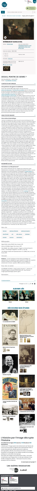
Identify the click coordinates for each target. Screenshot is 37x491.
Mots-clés (4, 227)
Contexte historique (8, 83)
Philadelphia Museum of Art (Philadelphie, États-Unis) (25, 46)
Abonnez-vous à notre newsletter (11, 488)
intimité (4, 237)
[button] (6, 68)
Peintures (10, 58)
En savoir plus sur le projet (28, 462)
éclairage (27, 234)
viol (12, 234)
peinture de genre (25, 231)
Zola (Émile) (5, 234)
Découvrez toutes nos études (14, 15)
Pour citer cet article (7, 266)
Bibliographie (5, 241)
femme (4, 231)
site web (22, 48)
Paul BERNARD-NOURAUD (10, 80)
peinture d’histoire (14, 231)
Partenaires (4, 274)
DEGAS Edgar (10, 44)
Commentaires (5, 280)
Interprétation (6, 163)
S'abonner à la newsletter (32, 8)
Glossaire (4, 256)
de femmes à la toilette (18, 90)
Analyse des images (7, 115)
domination (19, 237)
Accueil (3, 15)
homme (11, 237)
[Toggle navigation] (3, 12)
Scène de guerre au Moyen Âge (8, 95)
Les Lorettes (4, 200)
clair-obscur (19, 234)
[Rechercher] (20, 12)
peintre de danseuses (6, 90)
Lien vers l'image (8, 64)
